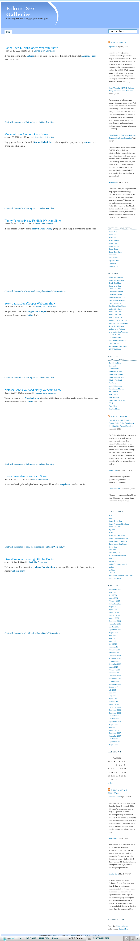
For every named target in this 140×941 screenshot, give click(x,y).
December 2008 (115, 713)
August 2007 (113, 744)
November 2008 (115, 716)
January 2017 (114, 704)
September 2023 (115, 604)
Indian (111, 558)
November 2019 (115, 624)
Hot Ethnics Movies (116, 389)
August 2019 (113, 632)
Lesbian (112, 570)
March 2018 (113, 667)
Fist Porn (112, 383)
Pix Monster (113, 392)
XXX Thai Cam (115, 349)
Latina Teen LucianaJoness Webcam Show (31, 48)
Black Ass (112, 237)
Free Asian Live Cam (117, 300)
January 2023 (114, 612)
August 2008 (113, 724)
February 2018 (114, 670)
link (137, 886)
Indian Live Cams (115, 312)
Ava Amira (113, 182)
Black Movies (114, 240)
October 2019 (114, 627)
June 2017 (112, 693)
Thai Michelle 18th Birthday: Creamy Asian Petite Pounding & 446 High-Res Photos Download (121, 423)
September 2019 (115, 629)
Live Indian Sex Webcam (118, 332)
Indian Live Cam (115, 309)
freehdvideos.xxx (115, 386)
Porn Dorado (113, 394)
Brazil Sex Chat (115, 283)
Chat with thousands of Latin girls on (29, 122)
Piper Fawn (113, 46)
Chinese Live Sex (115, 294)
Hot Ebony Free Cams (117, 306)
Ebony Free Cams (115, 252)
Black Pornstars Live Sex (118, 538)
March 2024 (113, 598)
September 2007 (115, 742)
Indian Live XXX (115, 317)
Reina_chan (113, 470)
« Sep (110, 783)
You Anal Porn (114, 409)
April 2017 (113, 698)
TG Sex (111, 403)
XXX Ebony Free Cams (118, 346)
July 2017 (112, 690)
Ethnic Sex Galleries (20, 11)
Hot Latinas (113, 258)
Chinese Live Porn (116, 292)
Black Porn (113, 243)
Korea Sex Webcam (116, 326)
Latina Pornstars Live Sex (118, 564)
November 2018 (115, 658)
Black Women (114, 246)
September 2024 (115, 589)
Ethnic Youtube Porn (116, 377)
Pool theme (71, 935)
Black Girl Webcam (116, 280)
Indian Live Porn (115, 315)
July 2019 (112, 635)
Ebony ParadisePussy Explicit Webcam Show (33, 220)
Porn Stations (114, 397)
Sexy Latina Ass (48, 51)
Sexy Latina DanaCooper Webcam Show (30, 303)
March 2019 (113, 647)
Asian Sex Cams (115, 527)
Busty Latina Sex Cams (118, 544)
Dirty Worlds (113, 369)
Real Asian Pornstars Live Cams (121, 576)
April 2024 (113, 595)
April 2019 (113, 644)
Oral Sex (112, 573)
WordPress (55, 935)
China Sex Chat (115, 289)
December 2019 (115, 621)
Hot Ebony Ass (47, 224)
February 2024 (114, 601)
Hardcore (112, 550)
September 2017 (115, 684)
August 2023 (113, 607)
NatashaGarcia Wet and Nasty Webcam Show (33, 390)
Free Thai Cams (115, 303)
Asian (111, 518)
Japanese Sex (114, 260)
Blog (8, 32)
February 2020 (114, 615)
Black (37, 224)
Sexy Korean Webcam (117, 340)
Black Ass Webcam (116, 277)
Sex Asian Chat (114, 335)
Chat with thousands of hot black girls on (33, 633)
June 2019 (112, 638)
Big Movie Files (115, 363)
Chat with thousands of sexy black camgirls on (35, 291)
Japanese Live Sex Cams (118, 323)
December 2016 (115, 707)
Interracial (112, 561)
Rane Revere (113, 838)
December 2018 (115, 655)
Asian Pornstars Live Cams (119, 524)
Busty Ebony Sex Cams (118, 541)
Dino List (112, 366)
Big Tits (112, 530)
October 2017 (114, 681)
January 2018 (114, 673)
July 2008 (112, 727)
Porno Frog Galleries (117, 400)
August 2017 (113, 687)
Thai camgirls (121, 416)
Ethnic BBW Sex (115, 371)
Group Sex (113, 547)
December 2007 (115, 733)
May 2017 (112, 696)
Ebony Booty (114, 249)
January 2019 (114, 652)
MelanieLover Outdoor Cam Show (26, 134)
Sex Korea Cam (115, 338)
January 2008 (114, 730)
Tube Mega (113, 406)
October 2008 (114, 719)
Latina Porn (113, 266)
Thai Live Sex (114, 343)
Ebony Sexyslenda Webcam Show (26, 476)
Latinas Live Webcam (117, 329)
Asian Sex (112, 235)
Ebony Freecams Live (117, 297)
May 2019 (112, 641)
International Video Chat (118, 320)
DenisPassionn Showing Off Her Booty (29, 559)
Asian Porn (113, 232)
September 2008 (115, 721)
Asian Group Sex (115, 521)
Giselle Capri (114, 874)
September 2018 (115, 664)
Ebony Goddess (115, 797)
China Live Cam (115, 286)
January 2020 (114, 618)
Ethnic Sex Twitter (116, 374)
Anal (110, 515)
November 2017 (115, 678)
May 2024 (112, 592)
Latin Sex (112, 263)
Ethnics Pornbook (115, 380)
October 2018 (114, 661)
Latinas (37, 51)
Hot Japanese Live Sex (117, 555)
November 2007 (115, 736)
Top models (119, 43)
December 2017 (115, 675)
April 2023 (113, 609)
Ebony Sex (113, 255)
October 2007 (114, 739)
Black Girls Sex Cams (117, 535)
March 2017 (113, 701)
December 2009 (115, 710)
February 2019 (114, 650)
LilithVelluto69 (114, 489)
